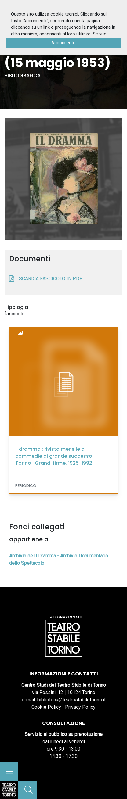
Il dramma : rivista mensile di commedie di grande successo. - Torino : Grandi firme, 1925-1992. (56, 456)
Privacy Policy (80, 707)
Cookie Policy (46, 707)
